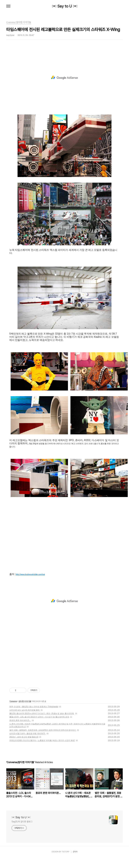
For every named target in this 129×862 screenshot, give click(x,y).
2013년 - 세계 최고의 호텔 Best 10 (23, 737)
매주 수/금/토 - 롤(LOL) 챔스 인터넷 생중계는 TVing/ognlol (33, 707)
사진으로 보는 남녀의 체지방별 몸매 (24, 710)
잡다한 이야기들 (25, 701)
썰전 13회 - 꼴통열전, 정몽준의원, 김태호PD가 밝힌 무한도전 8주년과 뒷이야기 (42, 730)
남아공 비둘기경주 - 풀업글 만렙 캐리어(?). (27, 733)
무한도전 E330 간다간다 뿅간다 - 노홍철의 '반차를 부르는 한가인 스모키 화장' (42, 740)
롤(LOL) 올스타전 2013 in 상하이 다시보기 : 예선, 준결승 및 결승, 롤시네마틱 (41, 713)
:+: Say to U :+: (64, 6)
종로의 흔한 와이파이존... (20, 720)
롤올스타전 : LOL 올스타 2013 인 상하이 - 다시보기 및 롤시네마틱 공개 (39, 717)
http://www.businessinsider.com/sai (30, 574)
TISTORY (65, 852)
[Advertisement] (64, 77)
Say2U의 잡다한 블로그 (22, 821)
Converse (13, 701)
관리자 (75, 852)
